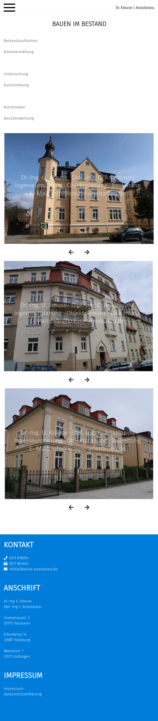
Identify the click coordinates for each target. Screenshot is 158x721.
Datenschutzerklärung (22, 694)
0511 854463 (19, 563)
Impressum (13, 688)
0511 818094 (19, 558)
